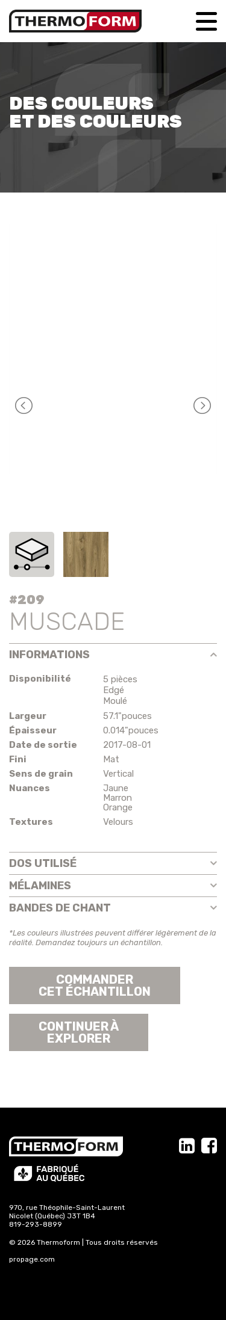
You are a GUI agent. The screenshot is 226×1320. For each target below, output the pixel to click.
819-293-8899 (35, 1224)
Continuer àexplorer (79, 1032)
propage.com (32, 1259)
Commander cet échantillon (95, 985)
